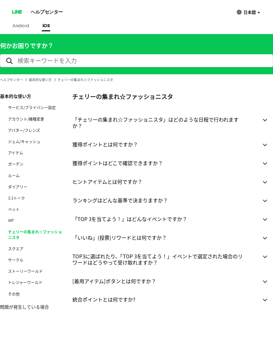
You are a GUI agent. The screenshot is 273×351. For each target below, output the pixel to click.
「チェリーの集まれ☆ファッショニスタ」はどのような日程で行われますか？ (155, 122)
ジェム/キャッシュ (24, 141)
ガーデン (15, 164)
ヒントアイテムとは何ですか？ (107, 181)
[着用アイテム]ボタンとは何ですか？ (114, 281)
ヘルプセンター (47, 12)
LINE (17, 12)
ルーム (14, 175)
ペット (14, 209)
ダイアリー (17, 186)
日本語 (249, 12)
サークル (15, 260)
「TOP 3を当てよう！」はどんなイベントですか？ (129, 219)
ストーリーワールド (25, 271)
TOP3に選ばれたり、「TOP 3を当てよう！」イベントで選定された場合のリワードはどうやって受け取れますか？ (157, 259)
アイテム (15, 152)
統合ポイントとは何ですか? (103, 299)
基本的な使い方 (40, 79)
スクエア (15, 248)
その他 (14, 294)
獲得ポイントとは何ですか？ (105, 144)
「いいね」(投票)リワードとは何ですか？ (119, 237)
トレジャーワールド (25, 282)
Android (20, 26)
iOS (46, 26)
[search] (136, 60)
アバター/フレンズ (24, 130)
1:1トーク (16, 198)
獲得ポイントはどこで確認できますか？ (117, 163)
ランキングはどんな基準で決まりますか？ (120, 200)
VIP (11, 220)
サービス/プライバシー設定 (32, 107)
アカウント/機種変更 (26, 119)
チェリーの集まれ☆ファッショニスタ (35, 234)
